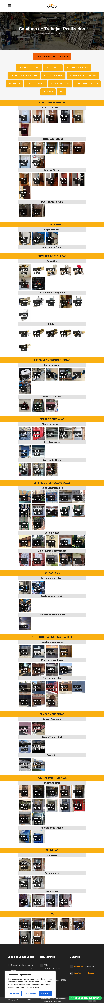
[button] (85, 998)
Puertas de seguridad (28, 68)
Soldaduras (14, 84)
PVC (61, 92)
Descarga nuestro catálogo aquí (52, 57)
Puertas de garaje (35, 84)
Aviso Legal (43, 998)
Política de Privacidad (52, 1001)
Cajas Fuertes (53, 68)
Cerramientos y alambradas (82, 76)
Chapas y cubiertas (60, 84)
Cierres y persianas (53, 76)
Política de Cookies (57, 998)
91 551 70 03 (79, 966)
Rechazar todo (30, 993)
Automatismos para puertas (23, 76)
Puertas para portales (87, 84)
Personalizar (15, 993)
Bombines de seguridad (77, 68)
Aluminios (48, 92)
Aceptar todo (45, 993)
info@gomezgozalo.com (84, 973)
